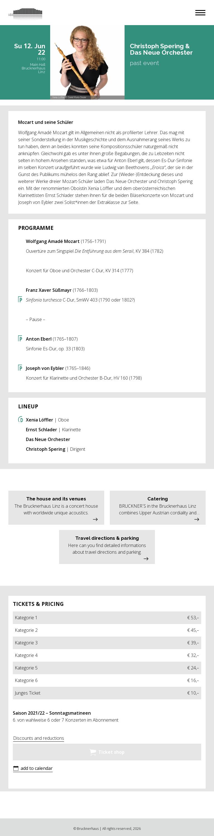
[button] (200, 13)
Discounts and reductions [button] (38, 738)
